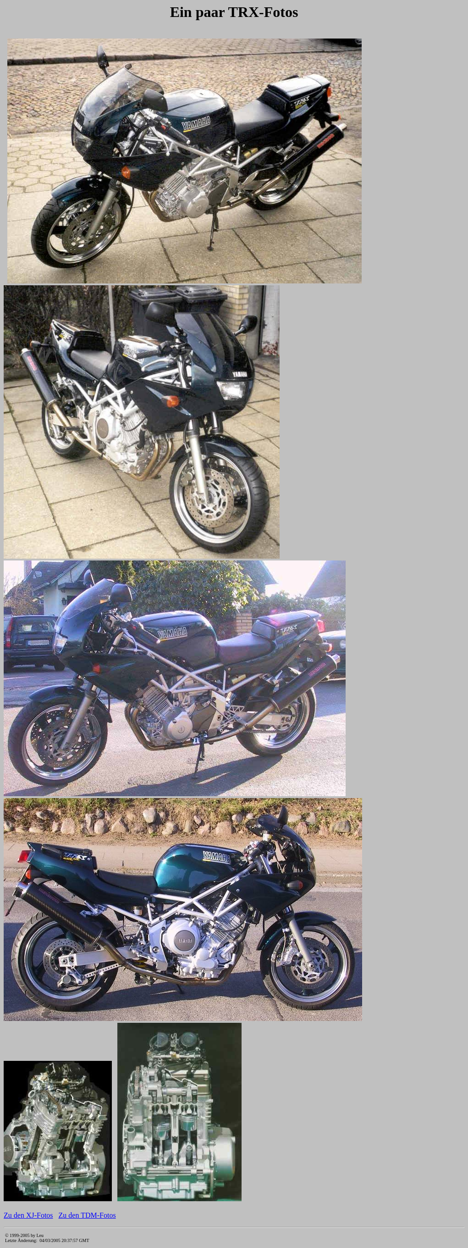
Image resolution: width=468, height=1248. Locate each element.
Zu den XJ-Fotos (28, 1215)
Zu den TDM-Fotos (87, 1215)
